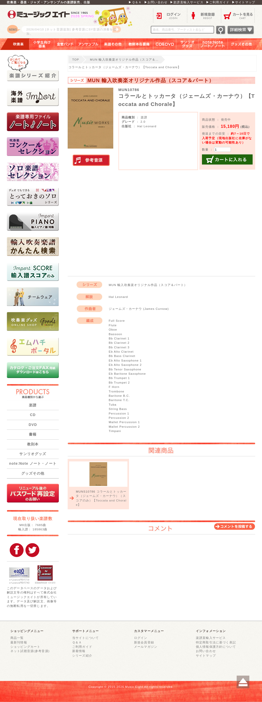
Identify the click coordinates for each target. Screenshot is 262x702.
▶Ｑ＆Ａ (135, 2)
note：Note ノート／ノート (213, 44)
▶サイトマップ (243, 2)
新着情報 (79, 651)
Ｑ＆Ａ (77, 642)
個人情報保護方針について (216, 646)
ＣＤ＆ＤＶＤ (164, 44)
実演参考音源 (91, 160)
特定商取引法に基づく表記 (216, 642)
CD (33, 415)
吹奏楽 (14, 44)
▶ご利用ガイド (217, 2)
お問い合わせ (206, 651)
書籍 (32, 434)
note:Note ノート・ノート (33, 463)
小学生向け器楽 (41, 44)
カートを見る (238, 15)
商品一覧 (17, 637)
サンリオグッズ (187, 44)
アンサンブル (88, 44)
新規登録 (204, 15)
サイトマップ (206, 655)
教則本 (33, 444)
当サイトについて (85, 637)
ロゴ (70, 21)
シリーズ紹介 (82, 655)
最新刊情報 (18, 642)
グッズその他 (245, 44)
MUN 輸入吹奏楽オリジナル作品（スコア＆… (124, 59)
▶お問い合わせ (155, 2)
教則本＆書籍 (139, 44)
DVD (33, 425)
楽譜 (32, 405)
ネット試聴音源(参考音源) (30, 651)
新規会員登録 (144, 642)
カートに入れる (227, 159)
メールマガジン (145, 646)
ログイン (170, 15)
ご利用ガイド (82, 646)
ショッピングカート (25, 646)
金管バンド (64, 44)
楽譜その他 (113, 44)
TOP (75, 59)
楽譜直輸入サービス (211, 637)
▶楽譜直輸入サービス (186, 2)
